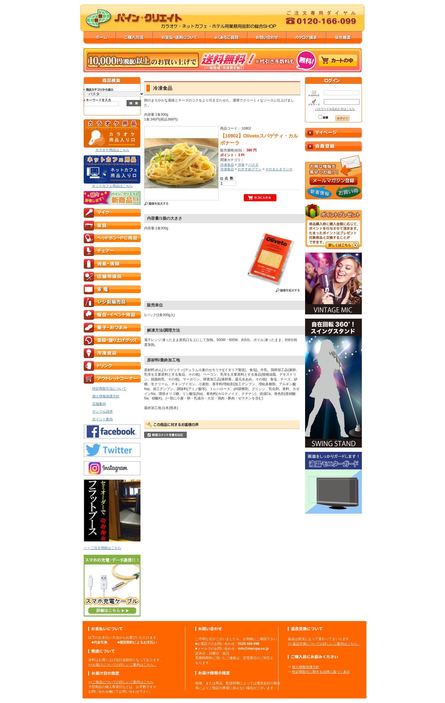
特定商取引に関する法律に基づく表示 (321, 672)
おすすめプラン (250, 169)
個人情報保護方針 (305, 667)
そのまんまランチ (279, 169)
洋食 (241, 165)
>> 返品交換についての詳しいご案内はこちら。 (324, 644)
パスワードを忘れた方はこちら (335, 109)
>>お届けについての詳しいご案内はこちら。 (122, 665)
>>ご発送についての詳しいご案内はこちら (121, 682)
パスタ (253, 165)
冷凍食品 (227, 165)
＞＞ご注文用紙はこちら (102, 548)
